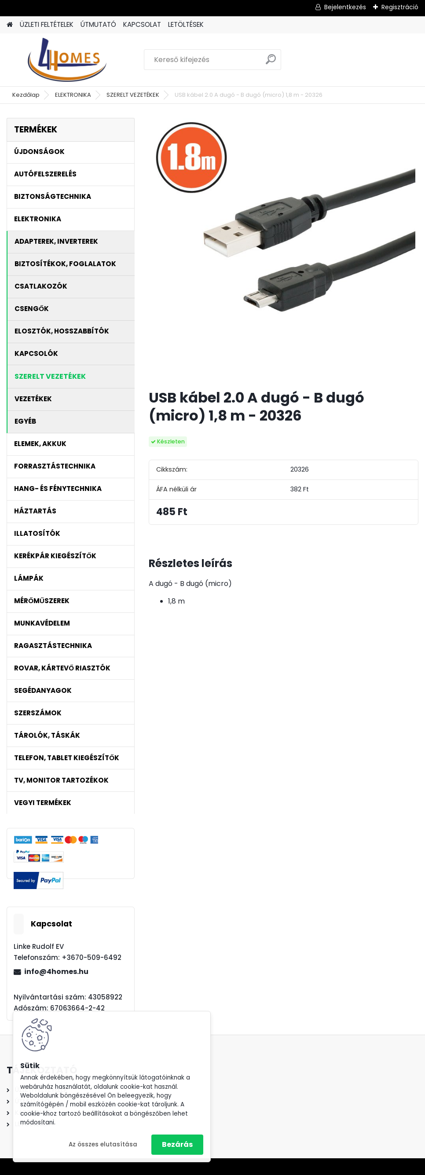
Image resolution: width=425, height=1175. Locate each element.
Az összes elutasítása (103, 1144)
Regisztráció (399, 7)
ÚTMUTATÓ (98, 24)
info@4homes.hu (56, 971)
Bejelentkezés (345, 7)
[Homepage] (10, 24)
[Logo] (67, 60)
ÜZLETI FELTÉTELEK (46, 24)
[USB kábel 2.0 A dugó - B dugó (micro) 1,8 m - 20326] (283, 250)
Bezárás (177, 1144)
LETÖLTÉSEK (186, 24)
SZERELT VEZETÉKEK (132, 95)
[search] (271, 62)
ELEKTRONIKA (73, 95)
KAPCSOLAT (142, 24)
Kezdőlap (26, 95)
